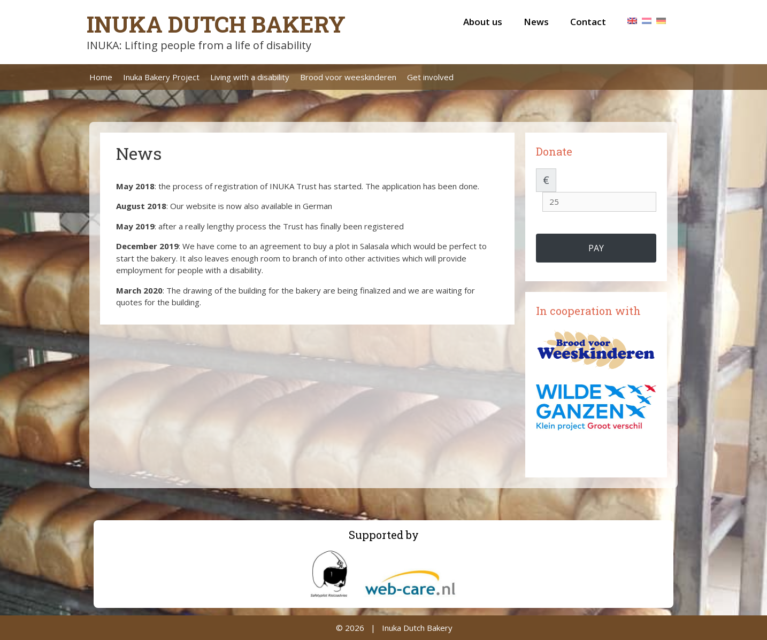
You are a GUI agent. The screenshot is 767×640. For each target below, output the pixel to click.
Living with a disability (249, 77)
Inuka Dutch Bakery (216, 23)
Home (100, 77)
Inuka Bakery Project (161, 77)
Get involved (430, 77)
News (536, 22)
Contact (588, 22)
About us (482, 22)
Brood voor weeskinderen (348, 77)
